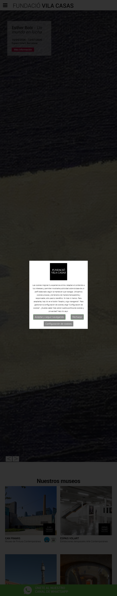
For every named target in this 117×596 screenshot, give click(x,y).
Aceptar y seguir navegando (49, 302)
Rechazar (77, 302)
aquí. (66, 297)
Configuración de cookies (58, 309)
